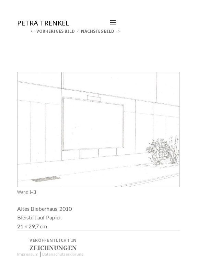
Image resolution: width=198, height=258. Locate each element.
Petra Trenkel (43, 23)
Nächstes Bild (97, 31)
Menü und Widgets (113, 29)
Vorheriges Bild (55, 31)
